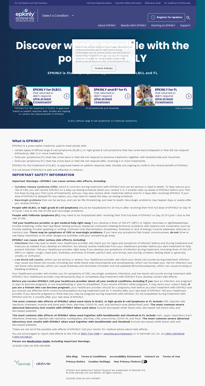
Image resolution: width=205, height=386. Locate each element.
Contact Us (151, 356)
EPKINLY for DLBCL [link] (50, 95)
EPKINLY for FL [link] (172, 95)
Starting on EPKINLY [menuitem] (163, 25)
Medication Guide (38, 341)
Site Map (72, 356)
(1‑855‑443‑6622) (22, 336)
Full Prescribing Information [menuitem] (99, 3)
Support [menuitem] (185, 25)
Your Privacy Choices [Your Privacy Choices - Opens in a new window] (127, 361)
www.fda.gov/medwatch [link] (118, 333)
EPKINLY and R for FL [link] (112, 95)
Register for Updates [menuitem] (169, 17)
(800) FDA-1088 (90, 333)
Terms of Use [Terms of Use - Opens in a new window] (171, 356)
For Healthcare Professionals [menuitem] (177, 3)
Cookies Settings (99, 361)
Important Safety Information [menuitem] (128, 3)
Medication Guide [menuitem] (153, 3)
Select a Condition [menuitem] (55, 16)
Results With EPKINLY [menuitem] (133, 25)
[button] (188, 17)
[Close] (132, 42)
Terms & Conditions (93, 356)
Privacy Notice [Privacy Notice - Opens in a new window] (75, 361)
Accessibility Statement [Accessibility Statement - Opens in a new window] (125, 356)
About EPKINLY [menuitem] (107, 25)
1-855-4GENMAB (174, 333)
